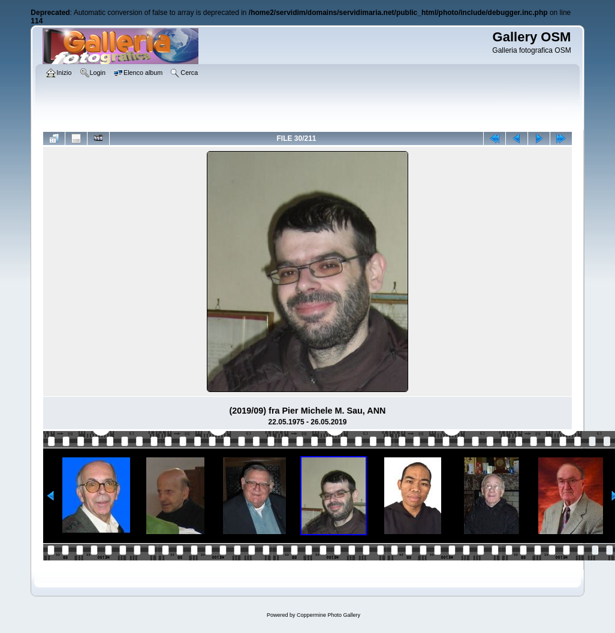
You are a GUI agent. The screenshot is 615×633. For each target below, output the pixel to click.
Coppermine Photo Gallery (328, 615)
